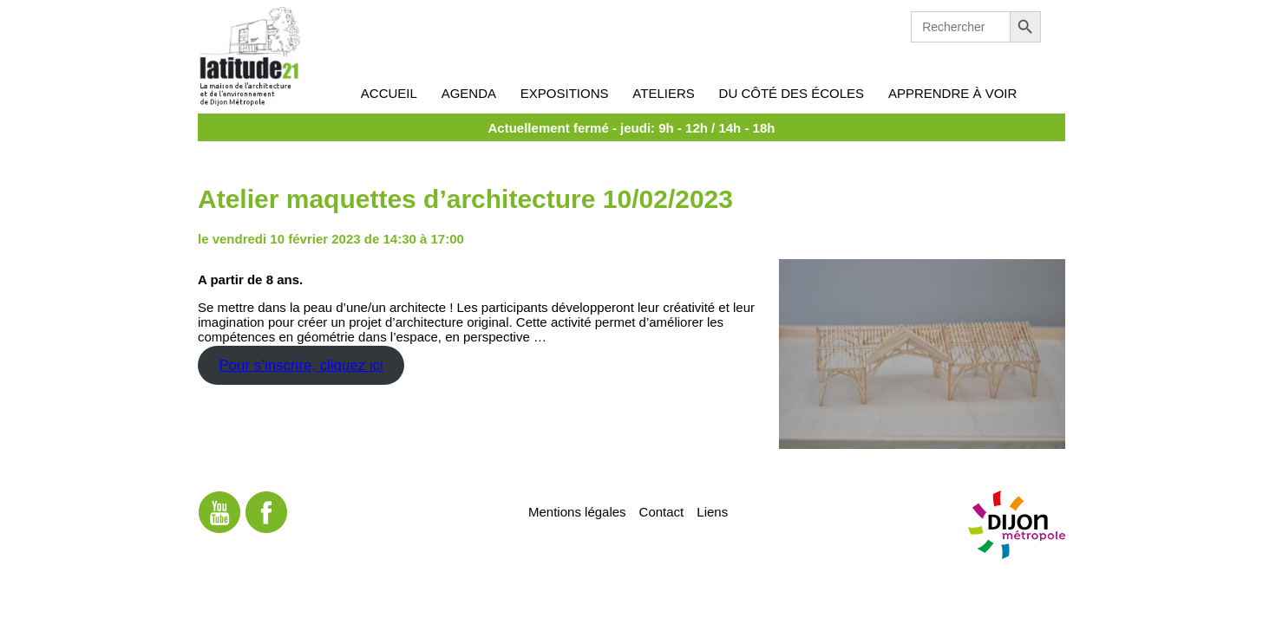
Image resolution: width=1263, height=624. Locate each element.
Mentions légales (577, 511)
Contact (661, 511)
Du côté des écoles (792, 93)
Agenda (469, 93)
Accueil (389, 93)
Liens (712, 511)
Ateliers (663, 93)
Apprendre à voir (952, 93)
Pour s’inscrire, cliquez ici (301, 365)
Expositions (564, 93)
